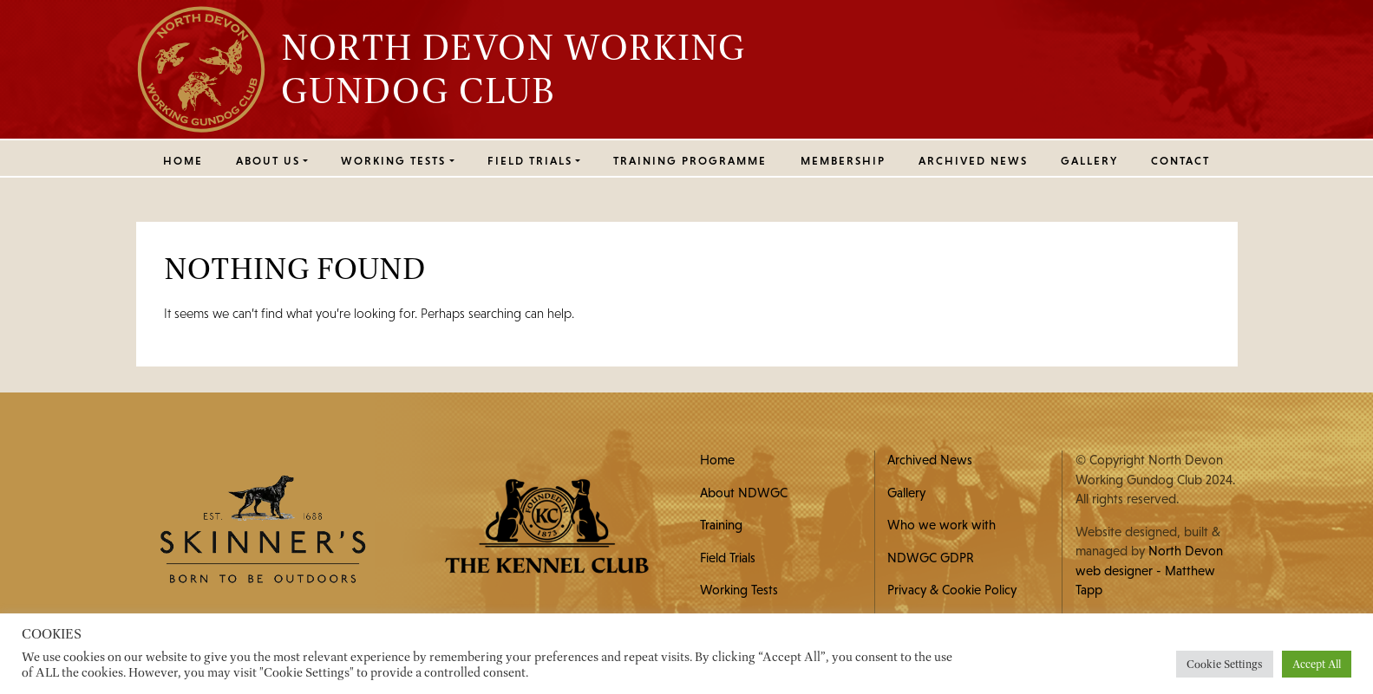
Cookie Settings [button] (1225, 664)
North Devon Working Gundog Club (513, 68)
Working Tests (739, 589)
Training (721, 524)
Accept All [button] (1316, 664)
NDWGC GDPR (930, 557)
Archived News (973, 160)
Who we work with (941, 524)
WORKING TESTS (393, 160)
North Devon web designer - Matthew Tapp (1149, 570)
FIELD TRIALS (529, 160)
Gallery (1089, 160)
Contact (1180, 160)
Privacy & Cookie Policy (952, 589)
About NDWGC (744, 492)
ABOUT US (268, 160)
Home (183, 160)
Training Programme (690, 160)
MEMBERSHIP (843, 160)
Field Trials (727, 557)
